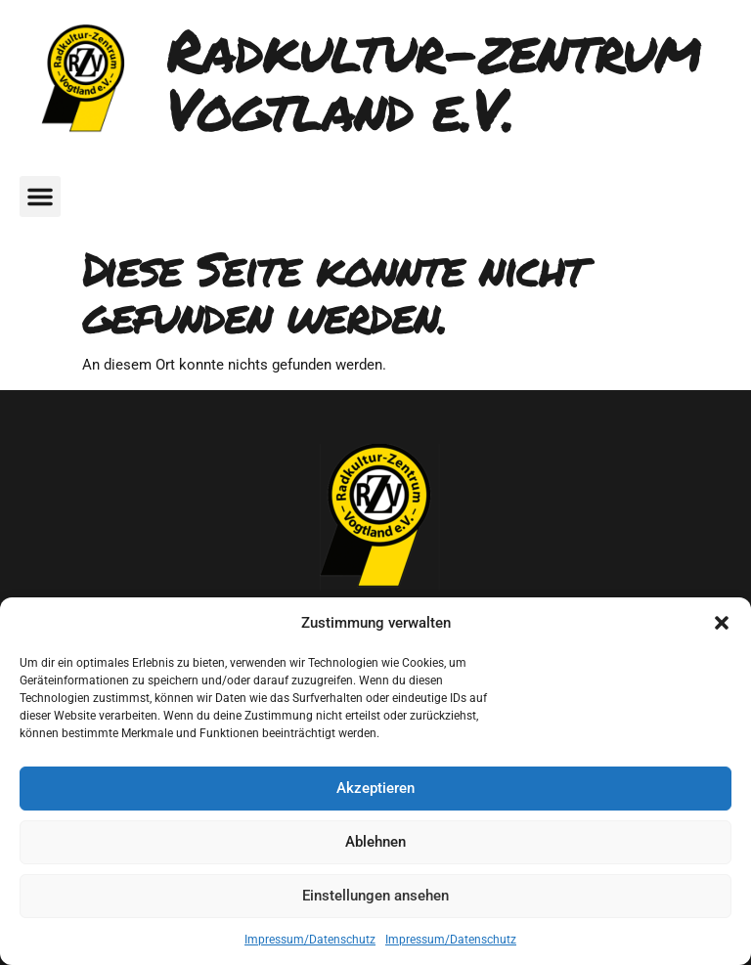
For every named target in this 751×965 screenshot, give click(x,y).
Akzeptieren (375, 788)
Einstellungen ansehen (375, 895)
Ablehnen (375, 842)
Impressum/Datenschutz (310, 939)
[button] (721, 623)
